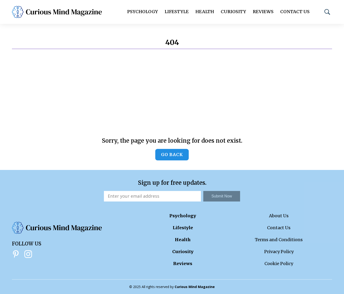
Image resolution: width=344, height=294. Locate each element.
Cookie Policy (278, 263)
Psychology (142, 11)
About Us (279, 215)
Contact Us (295, 11)
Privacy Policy (279, 251)
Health (204, 11)
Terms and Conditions (279, 239)
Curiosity (233, 11)
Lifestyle (177, 11)
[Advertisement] (172, 92)
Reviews (263, 11)
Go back (172, 154)
